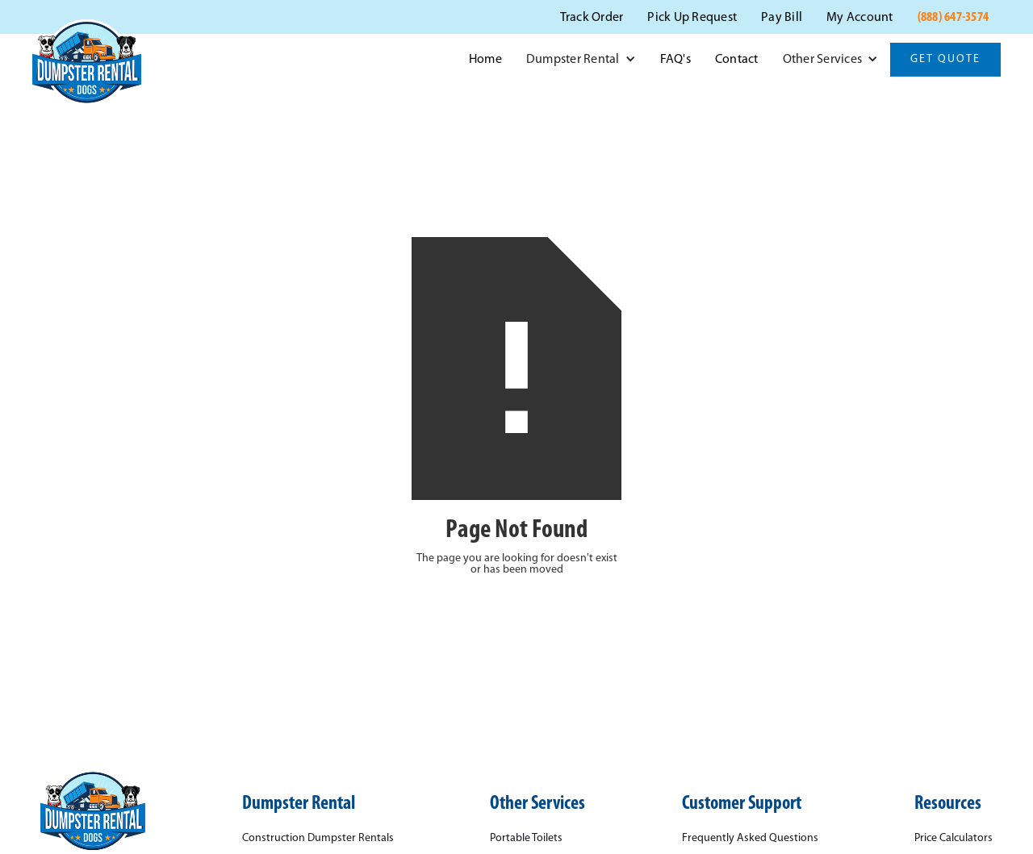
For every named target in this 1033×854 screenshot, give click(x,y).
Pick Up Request (692, 18)
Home (485, 60)
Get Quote (945, 59)
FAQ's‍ (675, 60)
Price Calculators (953, 838)
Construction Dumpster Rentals (318, 838)
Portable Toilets (526, 838)
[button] (581, 60)
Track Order (592, 18)
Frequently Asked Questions (750, 838)
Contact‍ (737, 60)
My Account (859, 18)
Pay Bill (781, 18)
